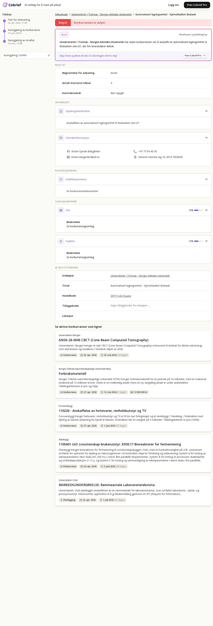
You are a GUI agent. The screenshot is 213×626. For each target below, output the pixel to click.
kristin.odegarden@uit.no (85, 157)
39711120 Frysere (121, 296)
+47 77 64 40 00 (147, 151)
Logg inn (173, 5)
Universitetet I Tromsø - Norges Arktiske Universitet (101, 14)
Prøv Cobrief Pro (197, 5)
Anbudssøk (61, 14)
